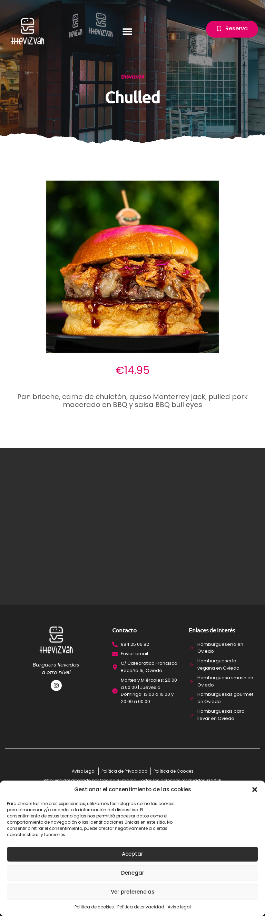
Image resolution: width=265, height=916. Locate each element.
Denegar (132, 872)
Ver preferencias (133, 891)
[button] (254, 789)
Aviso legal (179, 907)
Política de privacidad (140, 907)
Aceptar (132, 853)
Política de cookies (94, 907)
